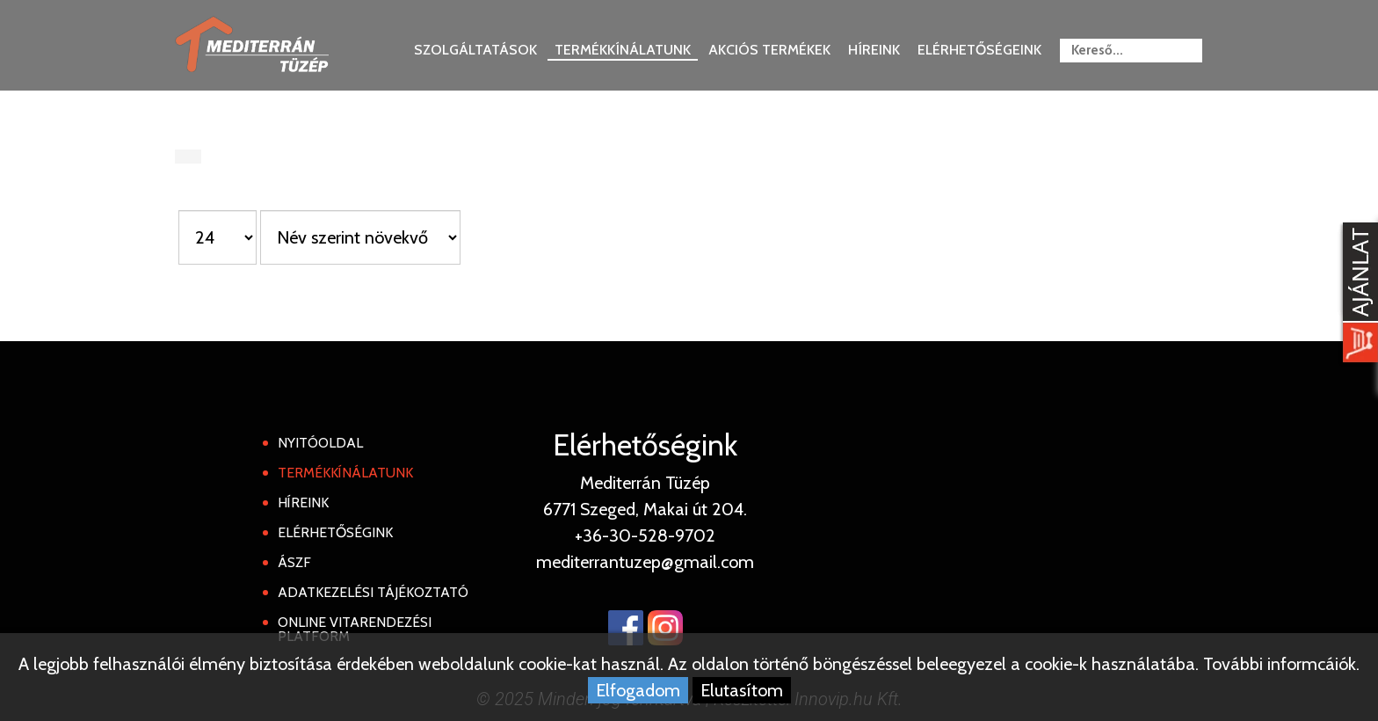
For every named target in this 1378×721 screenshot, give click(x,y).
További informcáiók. (1281, 663)
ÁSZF (294, 562)
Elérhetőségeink (979, 49)
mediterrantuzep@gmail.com (645, 561)
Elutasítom (741, 690)
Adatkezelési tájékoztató (373, 592)
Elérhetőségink (335, 532)
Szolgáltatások (475, 49)
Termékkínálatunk (623, 49)
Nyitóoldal (320, 442)
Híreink (874, 49)
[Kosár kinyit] (1357, 294)
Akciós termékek (769, 49)
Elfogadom (638, 690)
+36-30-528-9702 (645, 535)
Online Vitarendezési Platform (355, 629)
